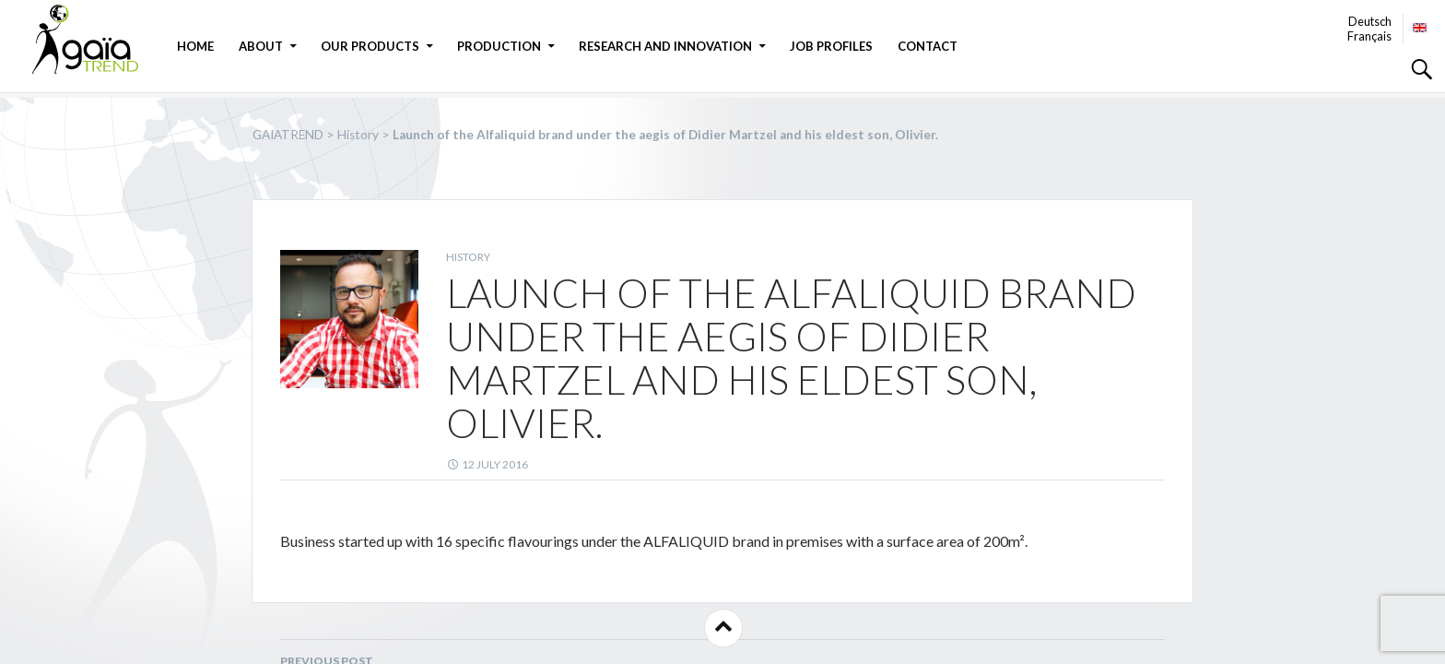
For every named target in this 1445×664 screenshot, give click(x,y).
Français (1369, 36)
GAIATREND (96, 39)
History (468, 257)
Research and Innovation (665, 46)
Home (195, 46)
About (261, 46)
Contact (927, 46)
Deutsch (1370, 21)
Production (499, 46)
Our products (370, 46)
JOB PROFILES (831, 46)
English (1420, 27)
